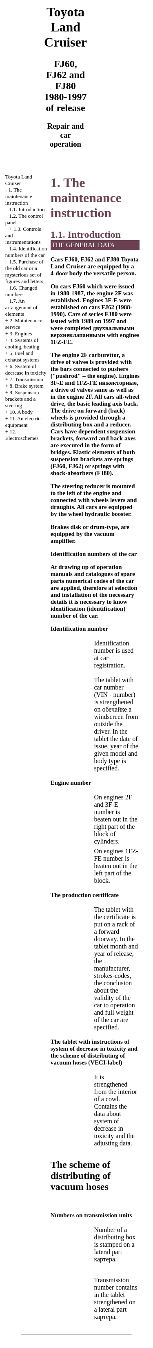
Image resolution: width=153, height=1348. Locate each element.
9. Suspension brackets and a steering (22, 398)
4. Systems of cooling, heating (22, 343)
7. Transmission (26, 379)
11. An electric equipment (22, 421)
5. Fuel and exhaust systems (22, 356)
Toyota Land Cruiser (18, 180)
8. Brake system (26, 386)
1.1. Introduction (27, 209)
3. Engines (20, 333)
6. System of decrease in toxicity (26, 369)
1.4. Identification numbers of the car (26, 251)
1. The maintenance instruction (18, 196)
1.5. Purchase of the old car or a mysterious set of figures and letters (24, 271)
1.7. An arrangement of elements (21, 307)
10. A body (21, 412)
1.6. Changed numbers (21, 291)
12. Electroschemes (22, 435)
